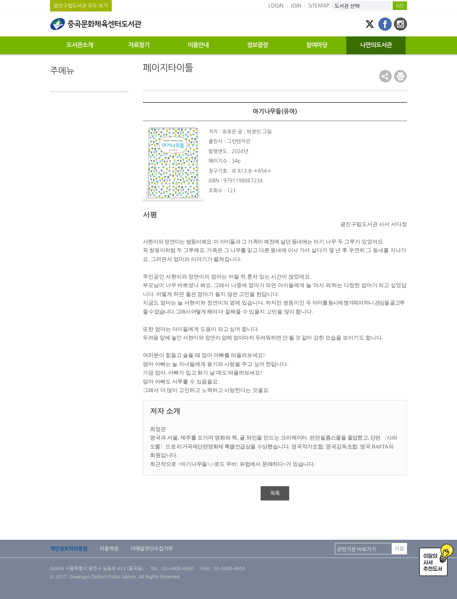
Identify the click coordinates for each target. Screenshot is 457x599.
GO (400, 5)
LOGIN (275, 5)
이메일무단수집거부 (152, 548)
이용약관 (109, 548)
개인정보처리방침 (68, 548)
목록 (275, 493)
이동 (399, 548)
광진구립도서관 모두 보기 (81, 5)
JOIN (296, 5)
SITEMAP (319, 5)
